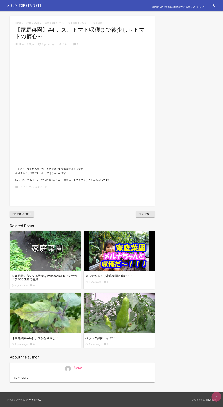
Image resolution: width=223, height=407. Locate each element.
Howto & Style (32, 23)
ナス (31, 186)
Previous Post (22, 214)
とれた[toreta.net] (24, 5)
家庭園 (39, 186)
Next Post (145, 214)
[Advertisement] (82, 75)
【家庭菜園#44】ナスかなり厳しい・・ (37, 338)
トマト (24, 186)
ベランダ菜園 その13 (100, 338)
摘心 (46, 186)
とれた (66, 44)
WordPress (35, 399)
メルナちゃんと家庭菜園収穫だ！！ (109, 276)
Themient (211, 399)
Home (18, 23)
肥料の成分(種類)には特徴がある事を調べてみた (178, 6)
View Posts (21, 377)
